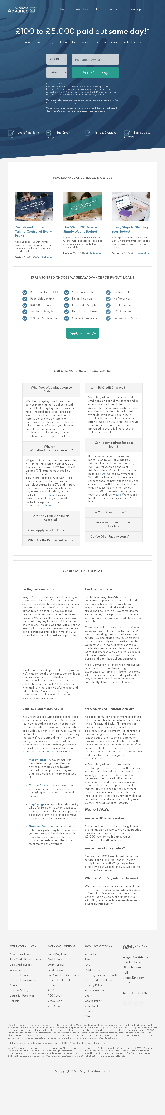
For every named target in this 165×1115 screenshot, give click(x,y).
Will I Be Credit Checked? (107, 419)
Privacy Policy (93, 1018)
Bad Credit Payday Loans (26, 992)
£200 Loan (55, 1028)
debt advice (53, 784)
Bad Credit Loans (21, 997)
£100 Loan (54, 1023)
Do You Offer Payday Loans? (110, 568)
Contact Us (115, 9)
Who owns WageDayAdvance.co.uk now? (51, 481)
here (52, 527)
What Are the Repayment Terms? (50, 572)
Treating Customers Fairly (101, 1007)
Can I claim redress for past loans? (114, 477)
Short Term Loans (21, 987)
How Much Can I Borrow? (108, 544)
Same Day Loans (58, 987)
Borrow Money (19, 1023)
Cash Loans (55, 992)
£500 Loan (55, 1033)
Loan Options (139, 9)
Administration (94, 1023)
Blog (88, 992)
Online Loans (56, 997)
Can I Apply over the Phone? (47, 562)
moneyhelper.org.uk (68, 103)
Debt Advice (92, 1002)
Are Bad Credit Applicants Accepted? (51, 550)
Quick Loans (17, 1002)
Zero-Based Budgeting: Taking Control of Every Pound (33, 232)
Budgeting (47, 257)
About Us (82, 9)
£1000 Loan (55, 1038)
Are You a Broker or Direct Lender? (114, 556)
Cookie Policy (93, 1033)
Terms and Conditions (98, 1012)
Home (64, 9)
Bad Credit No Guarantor (63, 1007)
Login (88, 1028)
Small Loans (55, 1002)
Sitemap (90, 1048)
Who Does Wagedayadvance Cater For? (51, 421)
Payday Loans (19, 1007)
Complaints (92, 1038)
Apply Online (95, 73)
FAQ (98, 9)
